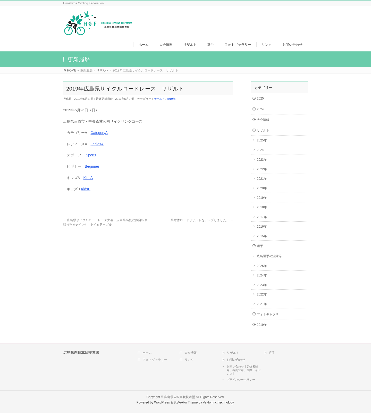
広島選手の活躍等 (269, 256)
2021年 (262, 179)
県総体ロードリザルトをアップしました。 (202, 220)
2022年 (262, 169)
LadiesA (97, 144)
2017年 (262, 217)
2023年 (262, 159)
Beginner (92, 166)
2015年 (262, 236)
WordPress (162, 402)
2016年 (262, 226)
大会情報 (263, 120)
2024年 (262, 275)
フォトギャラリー (269, 314)
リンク (189, 360)
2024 (260, 109)
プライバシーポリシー (241, 379)
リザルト (159, 98)
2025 (260, 98)
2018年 (262, 207)
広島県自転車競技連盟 (179, 397)
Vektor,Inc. (210, 402)
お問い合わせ (236, 360)
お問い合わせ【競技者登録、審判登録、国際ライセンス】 (244, 370)
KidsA (88, 178)
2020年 (262, 188)
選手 (260, 246)
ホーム (147, 353)
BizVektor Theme (186, 402)
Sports (91, 155)
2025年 (262, 140)
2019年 (170, 98)
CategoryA (99, 133)
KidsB (85, 189)
